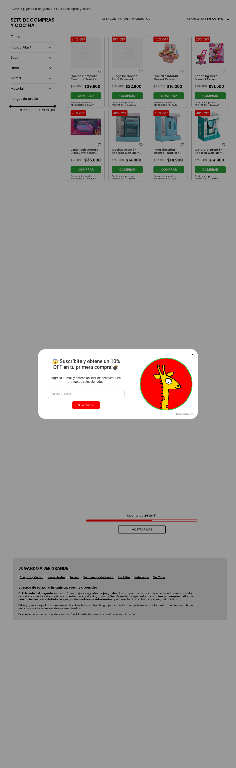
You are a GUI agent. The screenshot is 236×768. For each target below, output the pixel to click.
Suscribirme (86, 405)
